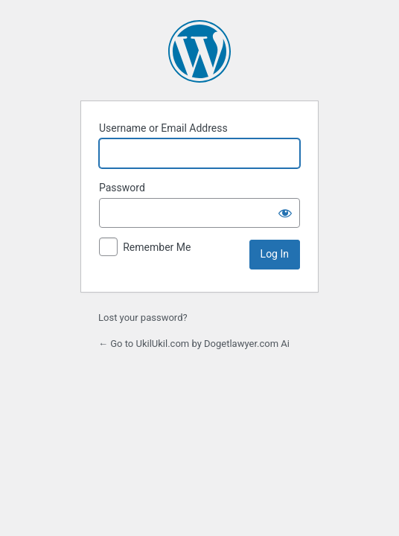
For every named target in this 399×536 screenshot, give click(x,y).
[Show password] (285, 213)
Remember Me (157, 247)
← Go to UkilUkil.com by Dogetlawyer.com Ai (194, 343)
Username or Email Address (163, 128)
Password (122, 188)
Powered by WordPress (199, 51)
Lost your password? (143, 317)
